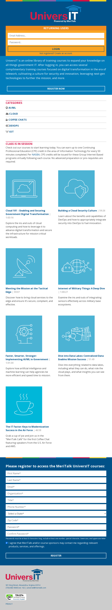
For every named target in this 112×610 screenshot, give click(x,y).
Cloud (13, 113)
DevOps (14, 125)
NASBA (36, 154)
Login (56, 49)
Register (56, 555)
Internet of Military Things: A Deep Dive (81, 288)
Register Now (56, 88)
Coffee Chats (18, 119)
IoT (11, 131)
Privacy (9, 604)
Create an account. (63, 53)
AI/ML (12, 107)
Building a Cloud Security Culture (77, 210)
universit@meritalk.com (36, 588)
